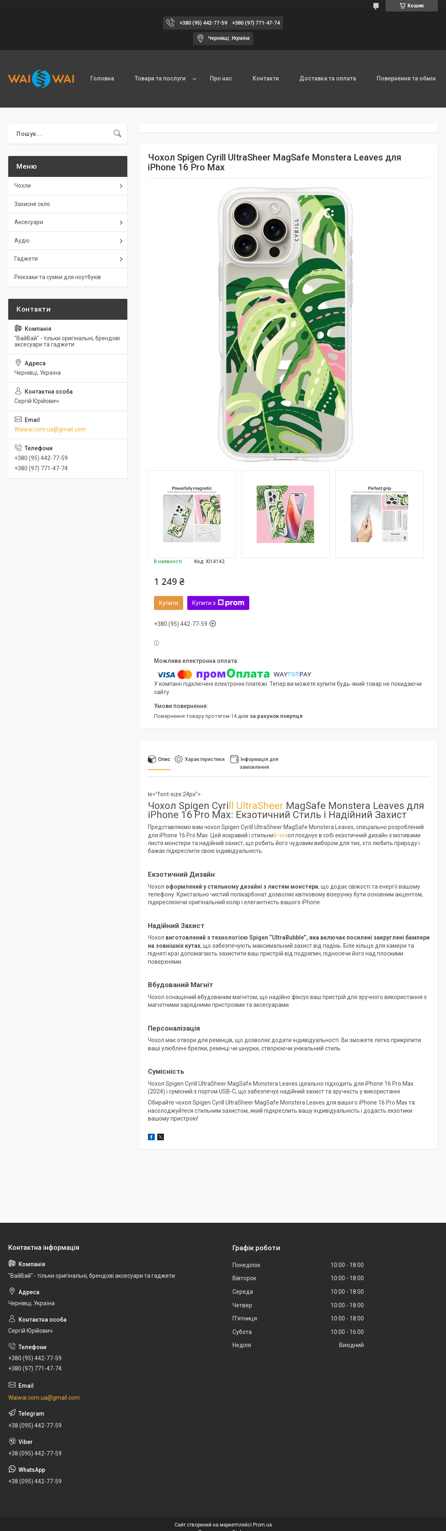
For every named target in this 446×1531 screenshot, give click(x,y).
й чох (280, 835)
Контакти (266, 78)
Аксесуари (28, 222)
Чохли (22, 185)
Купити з (218, 603)
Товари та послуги (160, 78)
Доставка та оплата (327, 78)
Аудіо (22, 240)
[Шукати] (117, 134)
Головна (102, 78)
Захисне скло (32, 204)
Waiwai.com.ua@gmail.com (50, 429)
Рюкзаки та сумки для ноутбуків (57, 277)
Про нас (221, 78)
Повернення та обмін (406, 78)
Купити (168, 603)
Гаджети (26, 258)
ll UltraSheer (256, 805)
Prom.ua (262, 1525)
